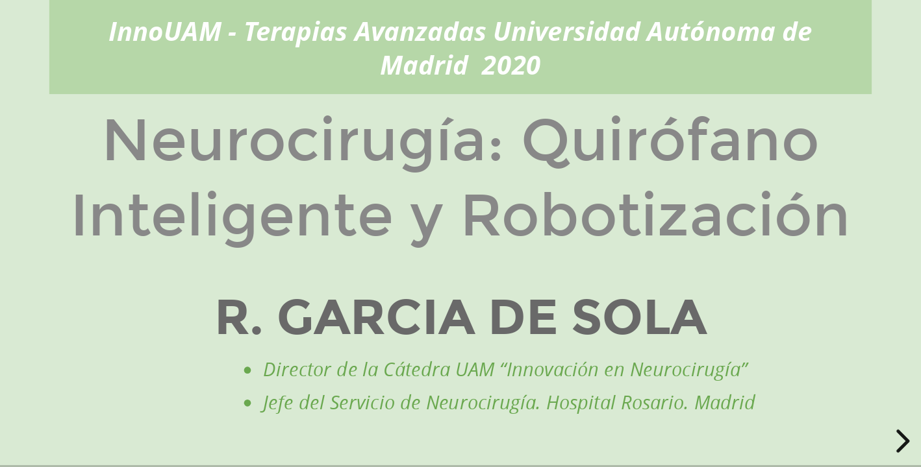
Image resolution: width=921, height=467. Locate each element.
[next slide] (901, 441)
